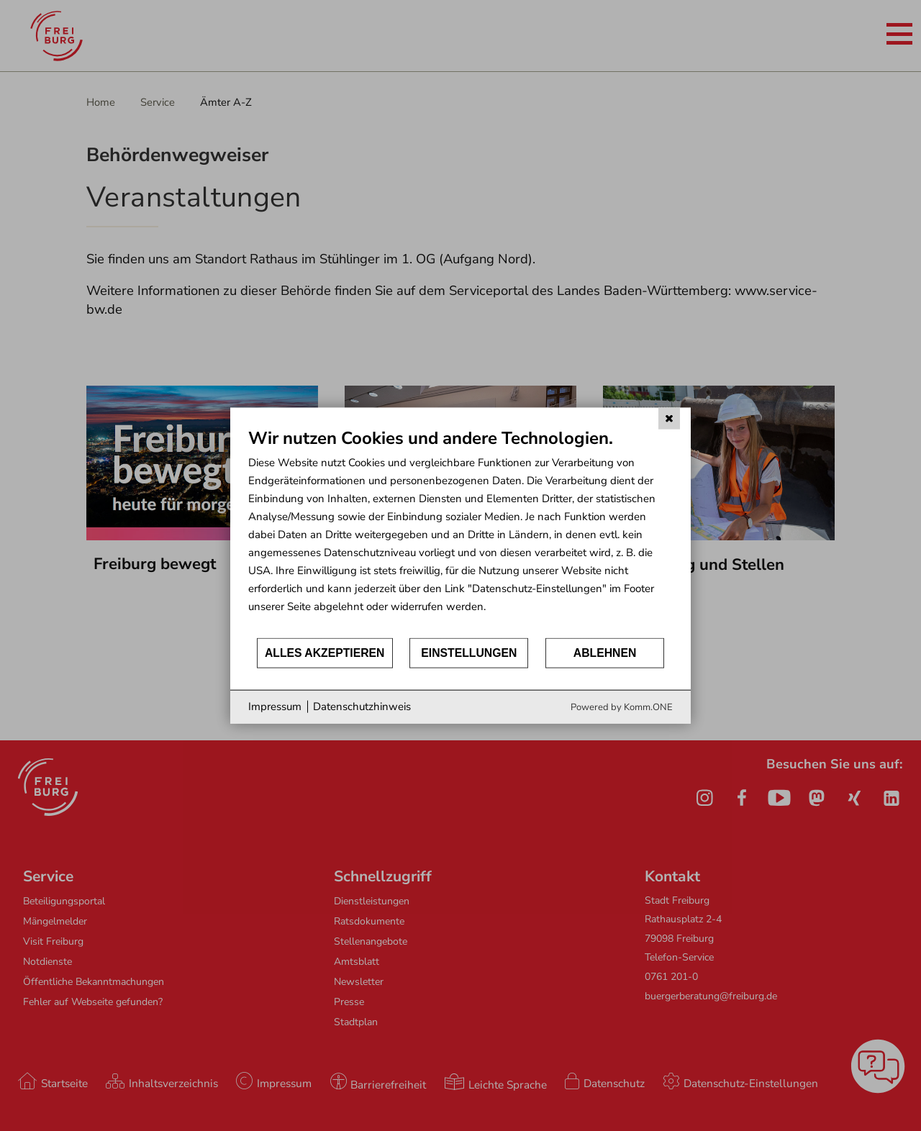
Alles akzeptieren (325, 653)
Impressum (274, 706)
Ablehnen (605, 653)
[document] (460, 532)
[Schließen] (669, 419)
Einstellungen (469, 653)
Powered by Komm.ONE (622, 706)
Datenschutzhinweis (362, 706)
